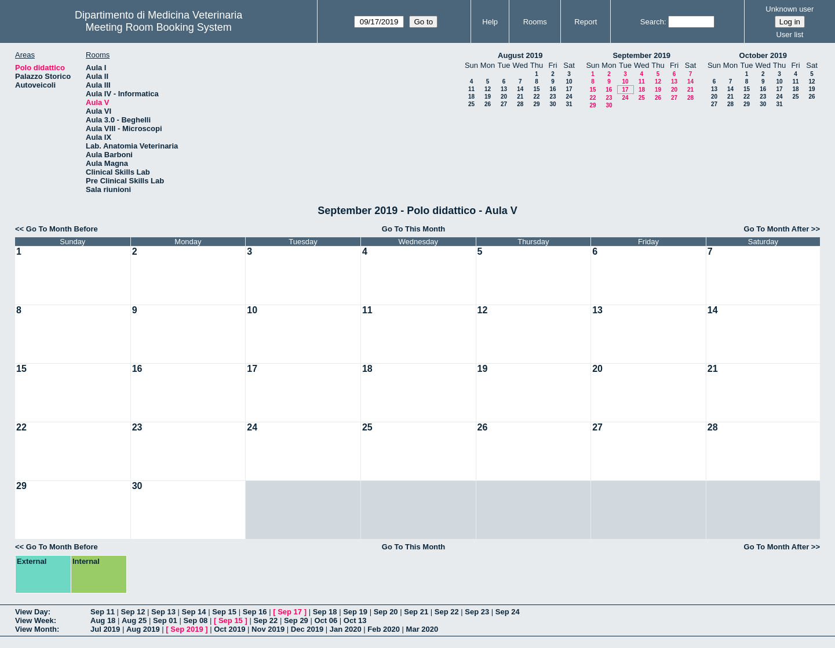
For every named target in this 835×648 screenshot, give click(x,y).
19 (487, 96)
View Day (31, 611)
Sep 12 (133, 611)
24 (569, 96)
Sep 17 (290, 611)
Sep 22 (447, 611)
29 (536, 104)
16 (552, 89)
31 (569, 104)
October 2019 (763, 55)
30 (552, 104)
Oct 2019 (229, 629)
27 (504, 104)
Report (585, 21)
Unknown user (789, 9)
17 (569, 89)
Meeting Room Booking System (159, 27)
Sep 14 (194, 611)
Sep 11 (102, 611)
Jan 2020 (346, 629)
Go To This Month (414, 229)
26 (487, 104)
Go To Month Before (62, 229)
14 (520, 89)
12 (487, 89)
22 (536, 96)
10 (569, 81)
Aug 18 (102, 620)
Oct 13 (355, 620)
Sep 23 (477, 611)
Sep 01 (165, 620)
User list (789, 34)
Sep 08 (195, 620)
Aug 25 (134, 620)
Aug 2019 (143, 629)
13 (504, 89)
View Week (34, 620)
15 (536, 89)
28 (520, 104)
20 (504, 96)
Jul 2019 (105, 629)
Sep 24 (507, 611)
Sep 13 (163, 611)
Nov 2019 (268, 629)
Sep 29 (296, 620)
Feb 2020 (383, 629)
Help (490, 21)
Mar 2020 (422, 629)
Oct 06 (325, 620)
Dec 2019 (307, 629)
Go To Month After (777, 229)
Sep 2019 (186, 629)
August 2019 (520, 55)
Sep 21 (416, 611)
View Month (36, 629)
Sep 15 (224, 611)
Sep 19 (355, 611)
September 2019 (641, 55)
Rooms (535, 21)
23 (552, 96)
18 (471, 96)
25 (471, 104)
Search (652, 21)
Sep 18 (325, 611)
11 (471, 89)
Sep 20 (386, 611)
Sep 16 (255, 611)
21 (520, 96)
